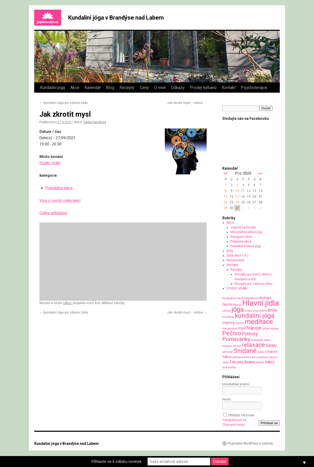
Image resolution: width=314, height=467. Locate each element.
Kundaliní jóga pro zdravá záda (63, 103)
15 (225, 196)
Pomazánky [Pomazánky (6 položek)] (236, 339)
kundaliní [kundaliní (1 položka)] (228, 316)
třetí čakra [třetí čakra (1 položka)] (250, 357)
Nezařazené (235, 260)
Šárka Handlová (95, 122)
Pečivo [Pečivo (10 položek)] (231, 333)
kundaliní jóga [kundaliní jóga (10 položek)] (254, 315)
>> (260, 173)
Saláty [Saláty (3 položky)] (271, 345)
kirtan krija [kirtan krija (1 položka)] (251, 310)
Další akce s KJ (237, 255)
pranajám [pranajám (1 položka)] (257, 340)
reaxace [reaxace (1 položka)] (227, 346)
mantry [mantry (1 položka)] (239, 323)
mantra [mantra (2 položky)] (228, 323)
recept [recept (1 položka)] (237, 346)
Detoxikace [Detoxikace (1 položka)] (251, 298)
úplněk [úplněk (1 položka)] (259, 362)
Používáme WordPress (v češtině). (251, 443)
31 (237, 208)
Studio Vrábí (49, 163)
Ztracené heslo (233, 425)
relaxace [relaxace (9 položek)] (253, 344)
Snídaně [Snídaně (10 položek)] (245, 350)
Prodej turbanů (203, 87)
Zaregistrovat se (234, 420)
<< (225, 173)
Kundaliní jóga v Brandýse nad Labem (116, 17)
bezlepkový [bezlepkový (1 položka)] (229, 298)
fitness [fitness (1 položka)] (237, 304)
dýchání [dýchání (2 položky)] (265, 298)
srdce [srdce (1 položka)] (260, 352)
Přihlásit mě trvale (241, 415)
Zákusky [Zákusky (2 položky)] (236, 362)
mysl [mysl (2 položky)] (242, 328)
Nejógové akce (241, 237)
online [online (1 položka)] (266, 328)
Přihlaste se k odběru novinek (116, 461)
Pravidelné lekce (59, 188)
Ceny (144, 87)
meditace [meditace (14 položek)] (259, 321)
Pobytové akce (240, 241)
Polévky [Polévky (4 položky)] (250, 333)
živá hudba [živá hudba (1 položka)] (229, 367)
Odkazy (178, 87)
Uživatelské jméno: (236, 384)
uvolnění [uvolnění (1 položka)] (263, 357)
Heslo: (226, 399)
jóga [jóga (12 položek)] (237, 309)
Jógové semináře (243, 227)
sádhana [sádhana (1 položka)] (237, 357)
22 (225, 202)
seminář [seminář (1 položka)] (227, 352)
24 (237, 202)
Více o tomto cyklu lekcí (59, 200)
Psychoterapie (254, 87)
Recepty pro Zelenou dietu (253, 284)
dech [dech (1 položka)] (240, 298)
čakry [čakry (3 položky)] (270, 361)
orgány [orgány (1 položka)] (274, 328)
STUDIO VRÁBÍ (236, 288)
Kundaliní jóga (52, 87)
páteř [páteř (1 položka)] (267, 340)
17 (237, 196)
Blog (110, 87)
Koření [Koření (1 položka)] (263, 310)
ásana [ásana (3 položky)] (249, 361)
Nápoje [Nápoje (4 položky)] (254, 327)
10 (237, 191)
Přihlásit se (269, 423)
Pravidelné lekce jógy (245, 246)
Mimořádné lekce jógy (246, 232)
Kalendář (93, 87)
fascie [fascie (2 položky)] (227, 304)
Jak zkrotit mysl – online (187, 103)
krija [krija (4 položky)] (272, 310)
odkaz (67, 303)
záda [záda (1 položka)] (225, 362)
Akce (74, 87)
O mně (160, 87)
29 (225, 208)
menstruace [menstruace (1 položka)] (229, 328)
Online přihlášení (53, 213)
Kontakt (229, 87)
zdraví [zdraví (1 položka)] (273, 357)
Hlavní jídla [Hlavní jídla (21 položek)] (260, 303)
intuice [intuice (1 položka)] (226, 310)
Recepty (127, 87)
